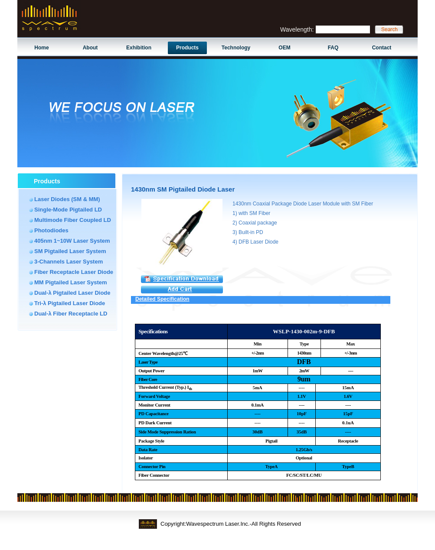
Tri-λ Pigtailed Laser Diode (69, 303)
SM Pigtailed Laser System (70, 251)
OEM (284, 48)
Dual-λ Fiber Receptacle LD (70, 313)
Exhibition (138, 48)
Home (41, 48)
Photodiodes (51, 230)
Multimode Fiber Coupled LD (72, 220)
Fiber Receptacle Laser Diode (73, 272)
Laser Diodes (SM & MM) (67, 199)
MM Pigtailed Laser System (70, 282)
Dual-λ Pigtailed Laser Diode (72, 293)
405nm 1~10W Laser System (72, 241)
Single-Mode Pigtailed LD (68, 209)
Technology (236, 48)
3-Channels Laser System (68, 261)
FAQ (333, 48)
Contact (382, 48)
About (90, 48)
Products (187, 48)
